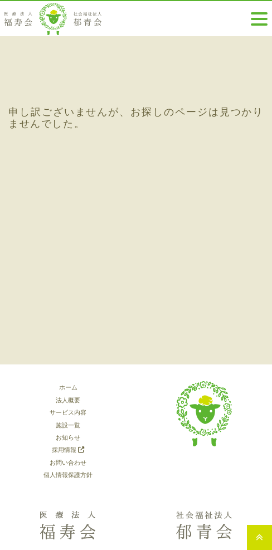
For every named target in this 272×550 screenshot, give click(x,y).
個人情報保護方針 (68, 474)
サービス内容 (68, 412)
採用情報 (68, 449)
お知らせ (68, 437)
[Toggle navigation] (259, 19)
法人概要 (68, 400)
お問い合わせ (68, 462)
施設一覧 (68, 425)
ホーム (68, 387)
